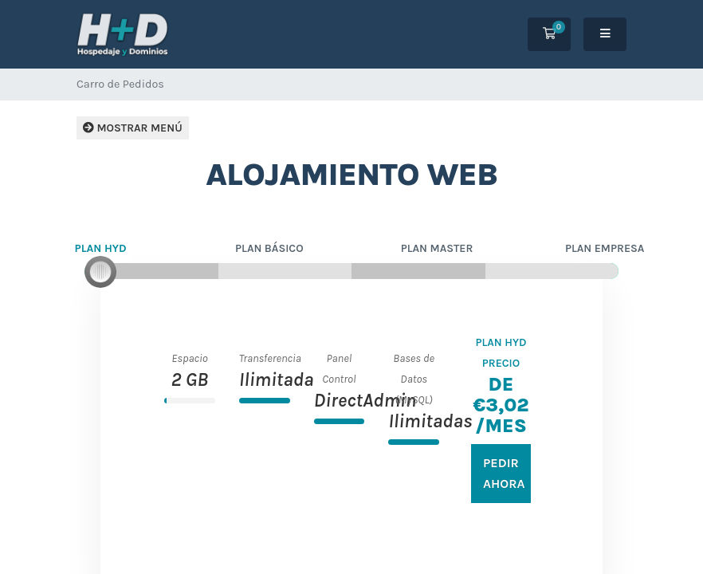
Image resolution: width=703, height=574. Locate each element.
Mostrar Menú (133, 128)
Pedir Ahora (504, 473)
